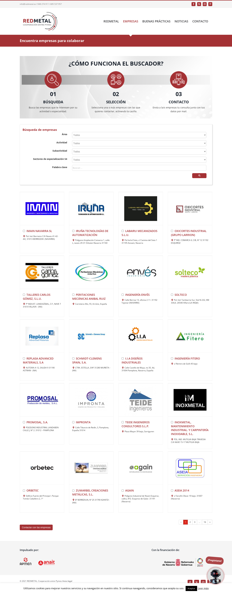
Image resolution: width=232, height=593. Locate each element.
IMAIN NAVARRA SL (39, 231)
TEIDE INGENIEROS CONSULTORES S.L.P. (136, 424)
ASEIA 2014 (182, 490)
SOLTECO (181, 295)
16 (205, 522)
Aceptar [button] (191, 588)
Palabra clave (59, 167)
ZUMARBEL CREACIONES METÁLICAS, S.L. (90, 492)
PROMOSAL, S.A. (37, 422)
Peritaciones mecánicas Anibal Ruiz (89, 297)
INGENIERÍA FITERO (187, 358)
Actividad (61, 142)
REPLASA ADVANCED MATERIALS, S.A (38, 360)
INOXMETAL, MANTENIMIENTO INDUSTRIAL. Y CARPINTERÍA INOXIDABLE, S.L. (189, 428)
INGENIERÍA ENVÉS (137, 295)
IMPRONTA (83, 422)
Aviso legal (67, 581)
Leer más (203, 588)
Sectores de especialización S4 (50, 158)
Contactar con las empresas (36, 527)
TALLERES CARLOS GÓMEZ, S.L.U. (36, 297)
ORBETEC (32, 490)
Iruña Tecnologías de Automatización (90, 233)
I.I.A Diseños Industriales (132, 360)
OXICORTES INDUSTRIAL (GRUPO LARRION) (188, 233)
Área (64, 134)
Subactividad (59, 150)
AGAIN (129, 490)
